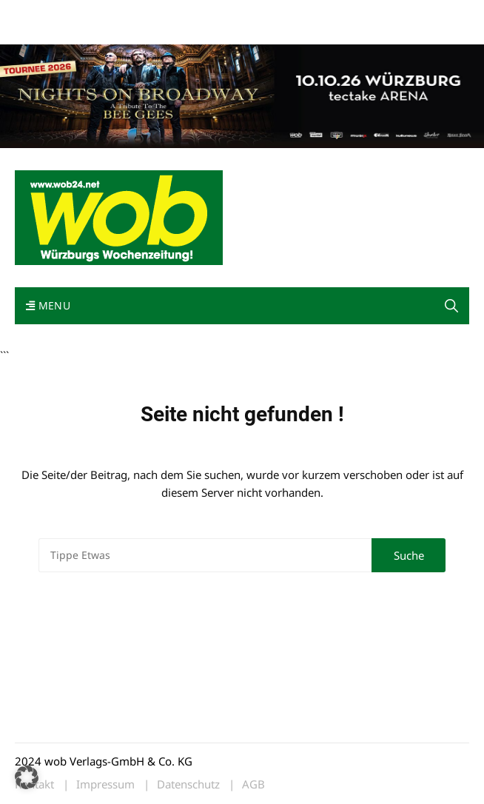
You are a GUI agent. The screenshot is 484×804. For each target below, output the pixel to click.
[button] (451, 305)
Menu (48, 305)
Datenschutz (188, 784)
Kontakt (183, 14)
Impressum (40, 31)
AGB (253, 784)
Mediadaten (41, 14)
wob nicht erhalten (116, 14)
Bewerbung (98, 31)
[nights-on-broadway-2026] (242, 94)
